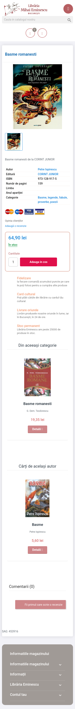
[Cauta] (37, 20)
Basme (37, 524)
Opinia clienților (14, 220)
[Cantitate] (13, 262)
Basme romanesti (37, 404)
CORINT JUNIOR (48, 174)
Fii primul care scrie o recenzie (40, 605)
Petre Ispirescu (47, 169)
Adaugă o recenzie (15, 225)
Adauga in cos (38, 262)
